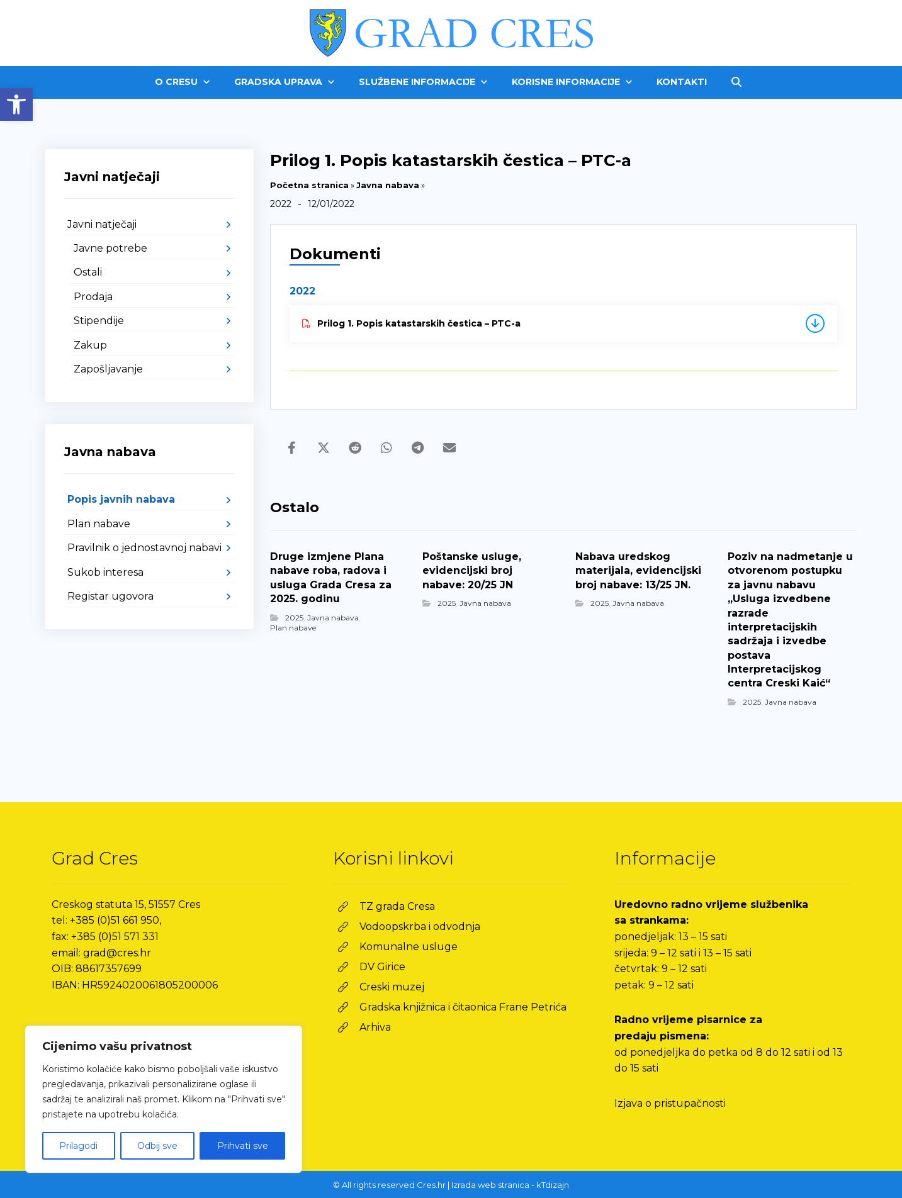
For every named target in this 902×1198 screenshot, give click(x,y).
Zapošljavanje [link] (108, 369)
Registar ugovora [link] (110, 596)
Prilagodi (78, 1145)
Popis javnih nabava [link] (121, 499)
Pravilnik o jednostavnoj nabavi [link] (144, 548)
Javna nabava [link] (387, 185)
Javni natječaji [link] (102, 224)
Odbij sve (157, 1145)
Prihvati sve (242, 1145)
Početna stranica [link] (309, 185)
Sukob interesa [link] (105, 572)
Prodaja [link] (93, 297)
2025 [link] (294, 617)
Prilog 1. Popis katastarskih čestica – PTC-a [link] (411, 323)
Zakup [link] (90, 345)
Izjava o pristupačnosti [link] (670, 1103)
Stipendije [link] (99, 321)
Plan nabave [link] (293, 627)
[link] (16, 104)
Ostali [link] (88, 272)
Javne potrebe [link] (110, 248)
